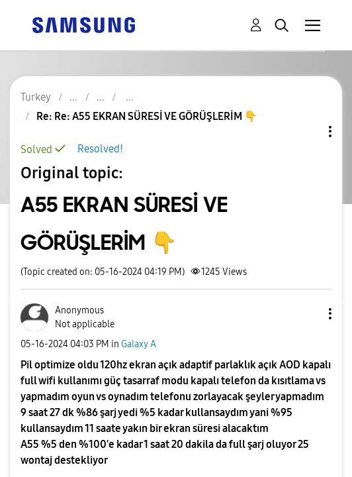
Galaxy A (138, 344)
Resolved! (100, 148)
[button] (308, 313)
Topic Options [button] (307, 131)
